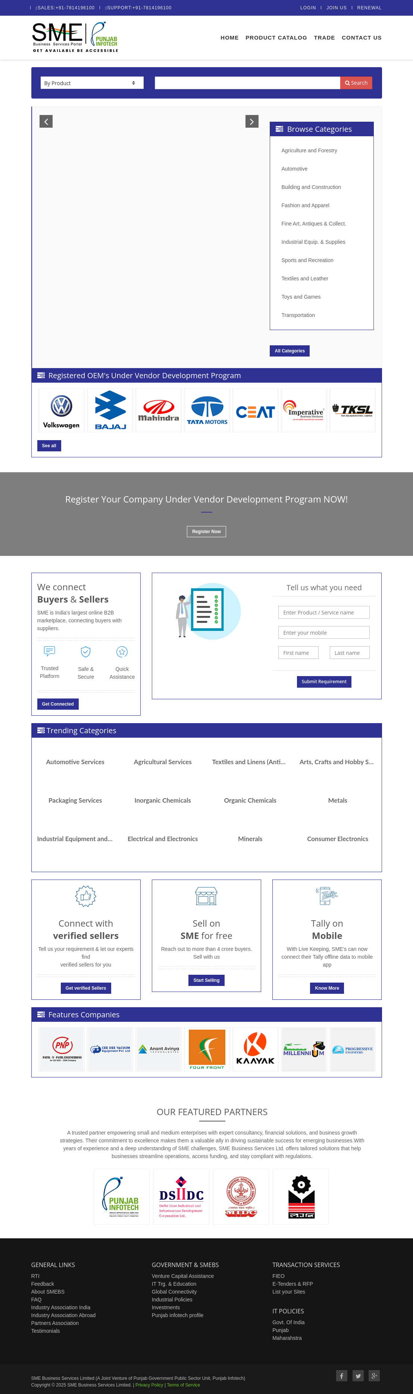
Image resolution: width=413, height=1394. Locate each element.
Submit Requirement (324, 681)
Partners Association (55, 1323)
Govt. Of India (288, 1322)
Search (356, 82)
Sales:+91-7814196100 (65, 7)
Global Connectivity (174, 1292)
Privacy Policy (149, 1385)
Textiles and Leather (304, 278)
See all (49, 445)
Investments (166, 1307)
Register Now (206, 531)
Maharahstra (287, 1338)
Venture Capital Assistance (183, 1276)
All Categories (290, 351)
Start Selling (206, 980)
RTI (35, 1276)
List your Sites (288, 1292)
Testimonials (45, 1331)
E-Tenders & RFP (292, 1284)
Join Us (336, 7)
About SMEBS (48, 1292)
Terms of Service (183, 1385)
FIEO (278, 1276)
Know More (327, 988)
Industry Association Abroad (63, 1315)
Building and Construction (311, 187)
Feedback (42, 1284)
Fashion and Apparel (305, 205)
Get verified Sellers (86, 988)
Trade (324, 37)
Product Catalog (276, 37)
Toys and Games (300, 297)
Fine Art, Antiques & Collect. (313, 224)
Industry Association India (61, 1307)
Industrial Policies (172, 1300)
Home (229, 37)
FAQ (36, 1300)
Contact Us (362, 37)
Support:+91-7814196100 (138, 7)
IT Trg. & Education (174, 1284)
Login (308, 7)
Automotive (294, 169)
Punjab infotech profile (178, 1315)
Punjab (280, 1330)
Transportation (298, 315)
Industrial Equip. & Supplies (313, 242)
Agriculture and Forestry (309, 150)
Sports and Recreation (307, 260)
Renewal (369, 7)
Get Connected (58, 704)
